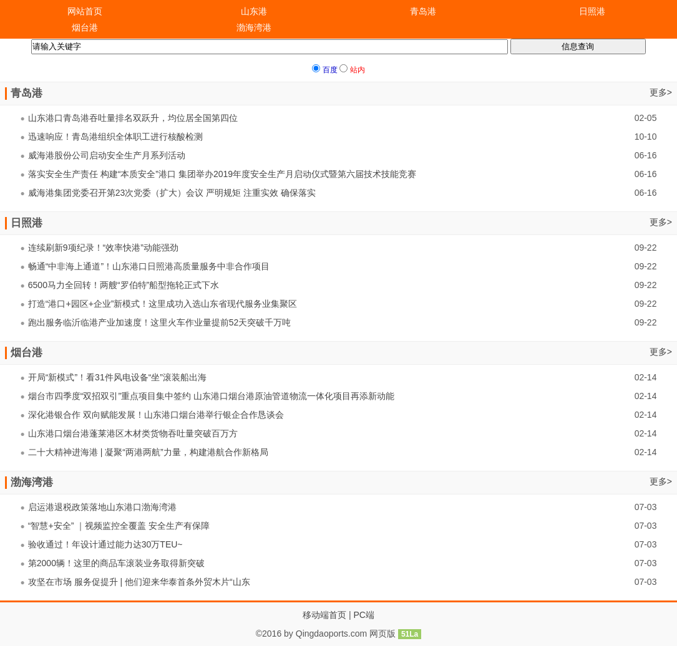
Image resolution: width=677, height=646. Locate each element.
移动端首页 (324, 615)
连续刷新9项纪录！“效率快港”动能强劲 (103, 248)
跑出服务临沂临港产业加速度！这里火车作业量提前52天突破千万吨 (159, 322)
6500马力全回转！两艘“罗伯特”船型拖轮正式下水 (123, 285)
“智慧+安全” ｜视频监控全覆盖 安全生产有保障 (119, 526)
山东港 (254, 11)
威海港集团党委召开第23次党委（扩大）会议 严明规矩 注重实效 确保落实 (172, 193)
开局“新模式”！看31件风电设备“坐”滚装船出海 (117, 377)
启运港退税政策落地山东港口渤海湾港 (102, 507)
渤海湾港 (253, 27)
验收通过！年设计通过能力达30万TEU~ (105, 544)
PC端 (363, 615)
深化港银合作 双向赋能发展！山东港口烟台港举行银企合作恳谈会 (156, 415)
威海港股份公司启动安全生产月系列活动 (106, 155)
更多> (661, 92)
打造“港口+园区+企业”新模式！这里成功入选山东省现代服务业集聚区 (163, 304)
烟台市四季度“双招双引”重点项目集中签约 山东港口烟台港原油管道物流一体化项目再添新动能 (211, 396)
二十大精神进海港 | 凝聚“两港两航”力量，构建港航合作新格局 (148, 452)
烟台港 (85, 27)
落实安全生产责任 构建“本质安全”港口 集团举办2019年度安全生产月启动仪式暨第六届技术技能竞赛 (222, 174)
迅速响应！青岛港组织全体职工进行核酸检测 (115, 137)
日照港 (592, 11)
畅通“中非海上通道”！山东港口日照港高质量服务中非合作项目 (149, 266)
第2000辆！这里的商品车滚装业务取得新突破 (116, 563)
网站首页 (84, 11)
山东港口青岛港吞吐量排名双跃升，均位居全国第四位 (133, 118)
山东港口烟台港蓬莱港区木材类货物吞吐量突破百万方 (133, 433)
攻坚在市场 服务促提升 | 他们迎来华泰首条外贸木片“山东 (139, 582)
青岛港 (423, 11)
